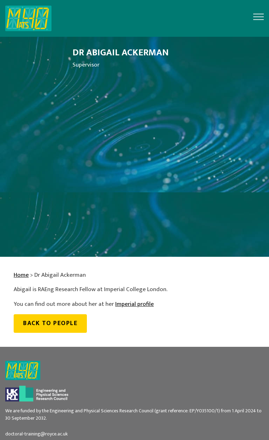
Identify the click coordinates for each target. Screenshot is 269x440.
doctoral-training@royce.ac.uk (36, 434)
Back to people (50, 323)
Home (21, 275)
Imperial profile (134, 304)
